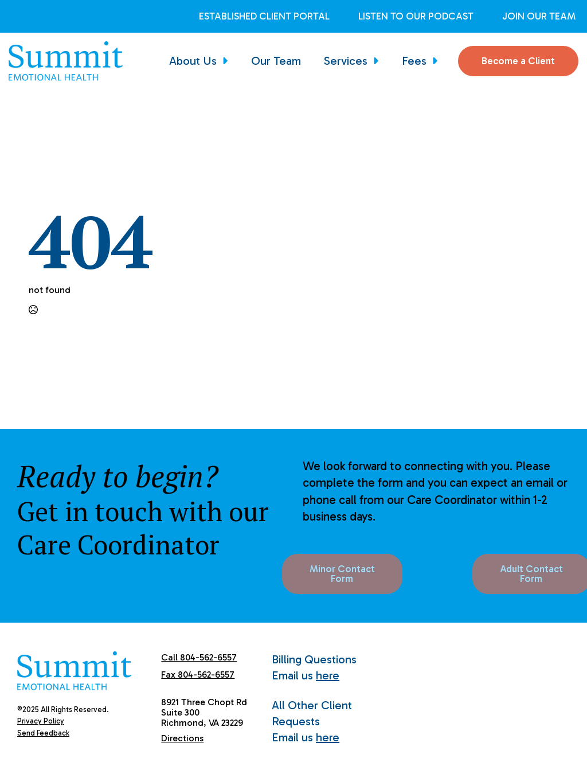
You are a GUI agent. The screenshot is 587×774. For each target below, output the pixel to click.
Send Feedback (43, 733)
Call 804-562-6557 (199, 657)
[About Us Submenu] (228, 61)
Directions (182, 738)
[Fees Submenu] (437, 61)
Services (345, 61)
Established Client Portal (264, 16)
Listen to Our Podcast (415, 16)
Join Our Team (539, 16)
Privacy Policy (40, 721)
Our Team (276, 61)
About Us (193, 61)
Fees (414, 61)
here (327, 675)
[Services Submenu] (378, 61)
